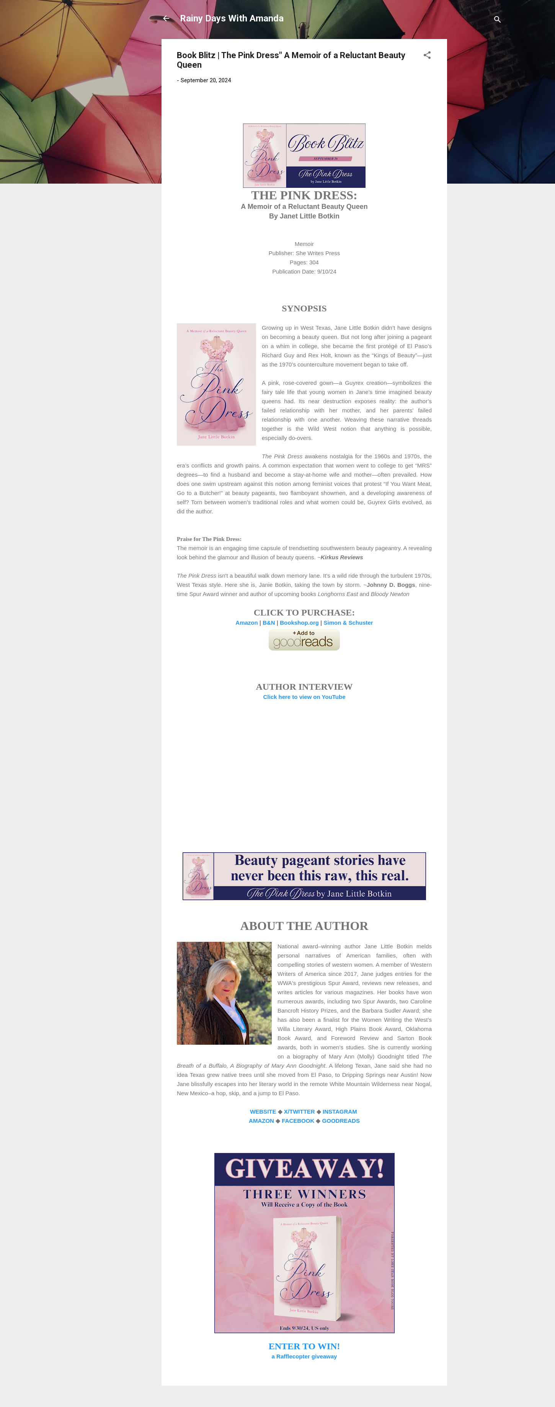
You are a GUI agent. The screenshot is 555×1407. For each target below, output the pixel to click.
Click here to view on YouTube (304, 697)
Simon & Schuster (348, 622)
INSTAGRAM (341, 1111)
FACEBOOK (298, 1120)
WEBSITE (263, 1111)
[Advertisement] (477, 154)
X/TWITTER (299, 1111)
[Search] (497, 21)
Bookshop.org (299, 622)
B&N (269, 622)
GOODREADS (341, 1120)
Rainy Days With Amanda (232, 18)
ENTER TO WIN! (304, 1346)
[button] (427, 56)
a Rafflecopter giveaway (304, 1356)
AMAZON (261, 1120)
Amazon (246, 622)
